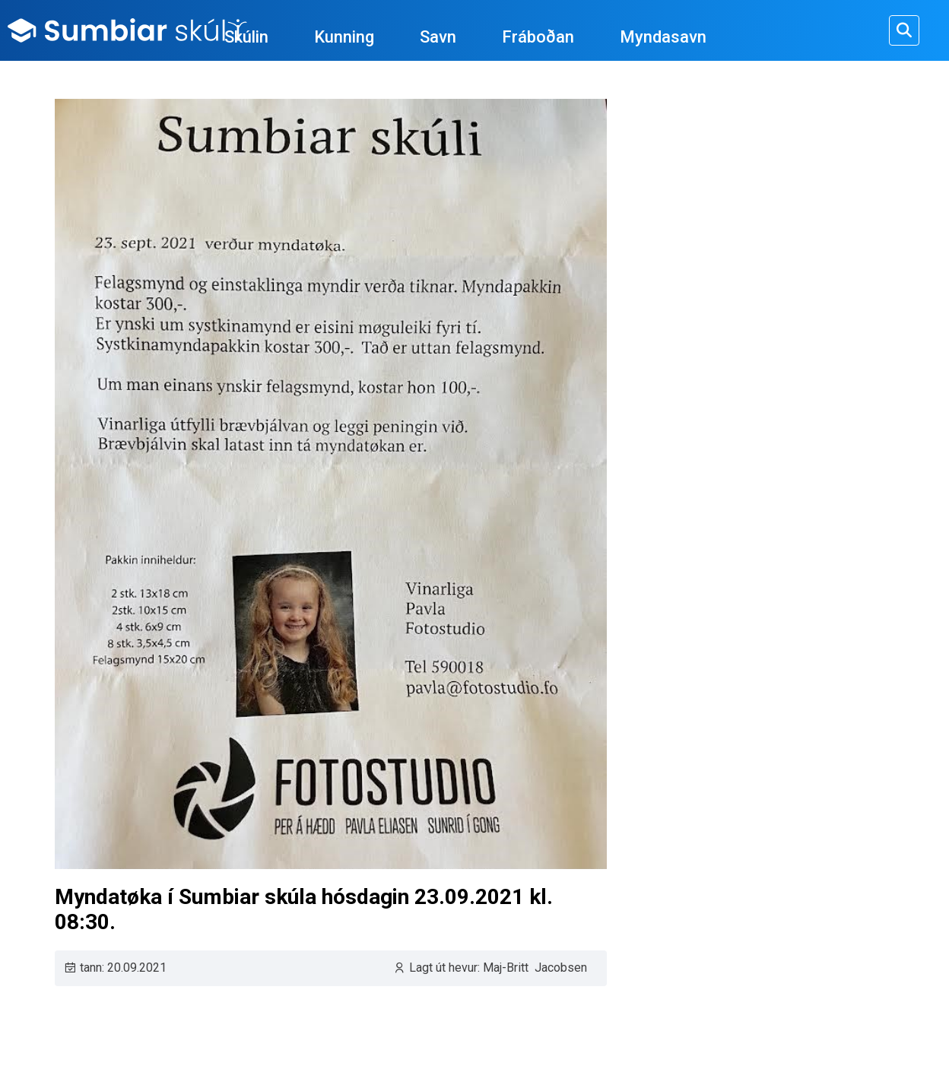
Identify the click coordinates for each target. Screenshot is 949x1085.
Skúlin (246, 36)
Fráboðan (538, 36)
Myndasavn (663, 36)
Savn (438, 36)
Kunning (344, 36)
